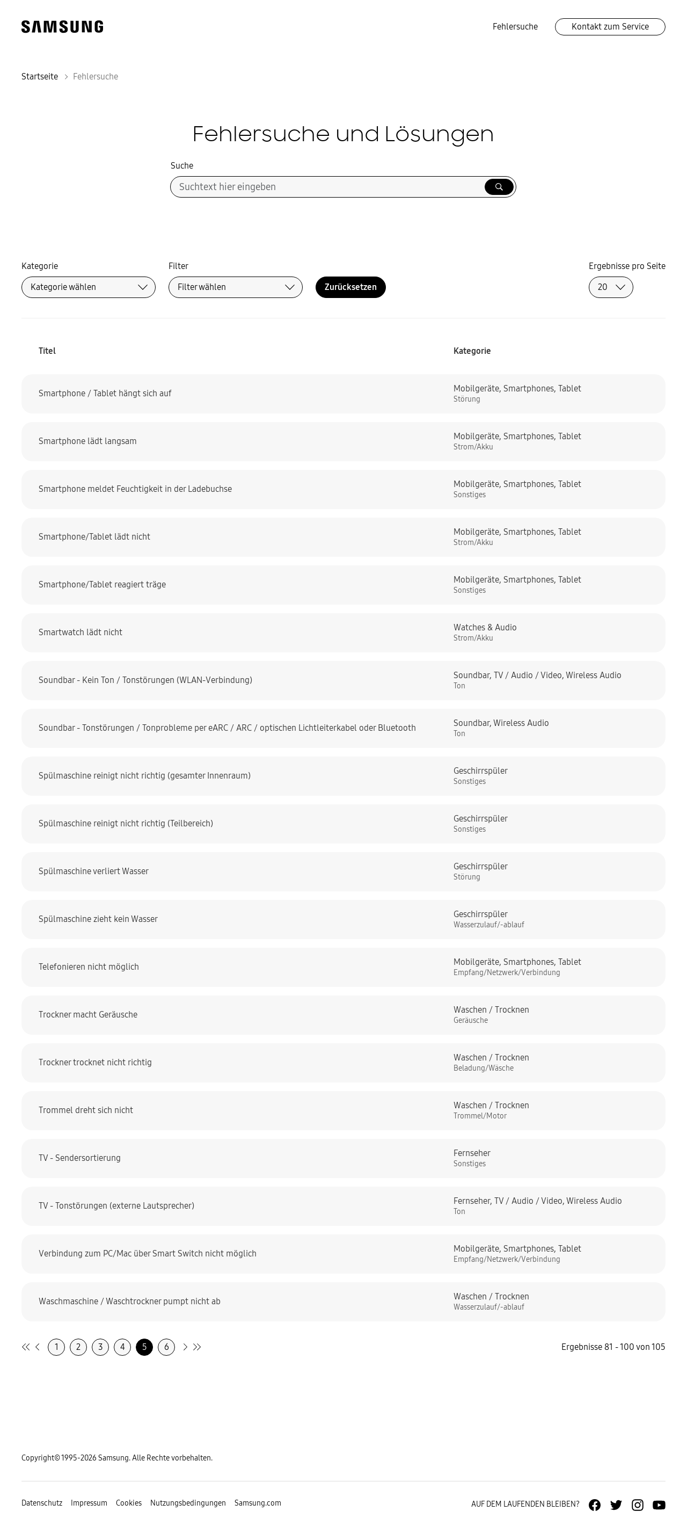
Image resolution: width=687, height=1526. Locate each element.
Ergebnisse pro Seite (627, 266)
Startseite (39, 76)
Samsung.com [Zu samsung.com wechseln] (258, 1503)
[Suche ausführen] (499, 187)
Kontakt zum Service (610, 26)
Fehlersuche (515, 26)
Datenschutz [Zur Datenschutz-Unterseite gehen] (41, 1503)
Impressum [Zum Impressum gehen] (89, 1503)
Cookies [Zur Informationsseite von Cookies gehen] (129, 1503)
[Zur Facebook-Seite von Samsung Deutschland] (594, 1505)
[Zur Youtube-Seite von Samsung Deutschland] (659, 1505)
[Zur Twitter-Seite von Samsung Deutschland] (616, 1505)
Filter (178, 266)
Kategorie (39, 266)
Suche (182, 166)
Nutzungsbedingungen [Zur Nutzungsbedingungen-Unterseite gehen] (188, 1503)
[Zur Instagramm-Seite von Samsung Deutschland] (637, 1505)
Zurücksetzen (351, 287)
